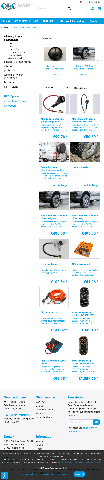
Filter (49, 87)
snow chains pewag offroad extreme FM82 (83, 362)
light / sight (11, 86)
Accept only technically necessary (56, 474)
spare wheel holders (16, 52)
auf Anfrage (60, 185)
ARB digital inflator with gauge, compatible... (52, 120)
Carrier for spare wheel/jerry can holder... (53, 168)
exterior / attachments (17, 61)
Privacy (39, 413)
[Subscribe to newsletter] (96, 422)
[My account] (93, 8)
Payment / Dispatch (45, 409)
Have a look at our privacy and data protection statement (80, 462)
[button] (4, 475)
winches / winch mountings (13, 76)
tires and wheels (15, 55)
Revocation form (44, 417)
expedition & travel (15, 101)
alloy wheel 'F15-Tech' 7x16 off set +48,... (85, 217)
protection (10, 70)
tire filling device (49, 264)
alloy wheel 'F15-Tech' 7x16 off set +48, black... (84, 67)
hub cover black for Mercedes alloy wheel (55, 67)
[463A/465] (48, 21)
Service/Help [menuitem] (94, 2)
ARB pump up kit (49, 312)
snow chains (13, 49)
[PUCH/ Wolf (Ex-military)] (71, 21)
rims (10, 43)
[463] (36, 21)
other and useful (15, 58)
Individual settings (29, 474)
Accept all (79, 474)
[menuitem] (55, 8)
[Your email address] (81, 422)
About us (40, 441)
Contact (39, 406)
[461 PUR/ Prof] (22, 21)
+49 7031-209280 (17, 415)
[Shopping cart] (99, 8)
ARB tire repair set (81, 264)
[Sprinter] (94, 21)
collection (10, 105)
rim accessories (14, 46)
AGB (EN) (40, 402)
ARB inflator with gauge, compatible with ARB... (83, 120)
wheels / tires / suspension (13, 38)
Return (39, 449)
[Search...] (55, 8)
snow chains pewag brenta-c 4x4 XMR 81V (83, 313)
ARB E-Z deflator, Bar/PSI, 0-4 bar (53, 362)
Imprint (39, 445)
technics (9, 82)
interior (8, 66)
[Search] (69, 8)
